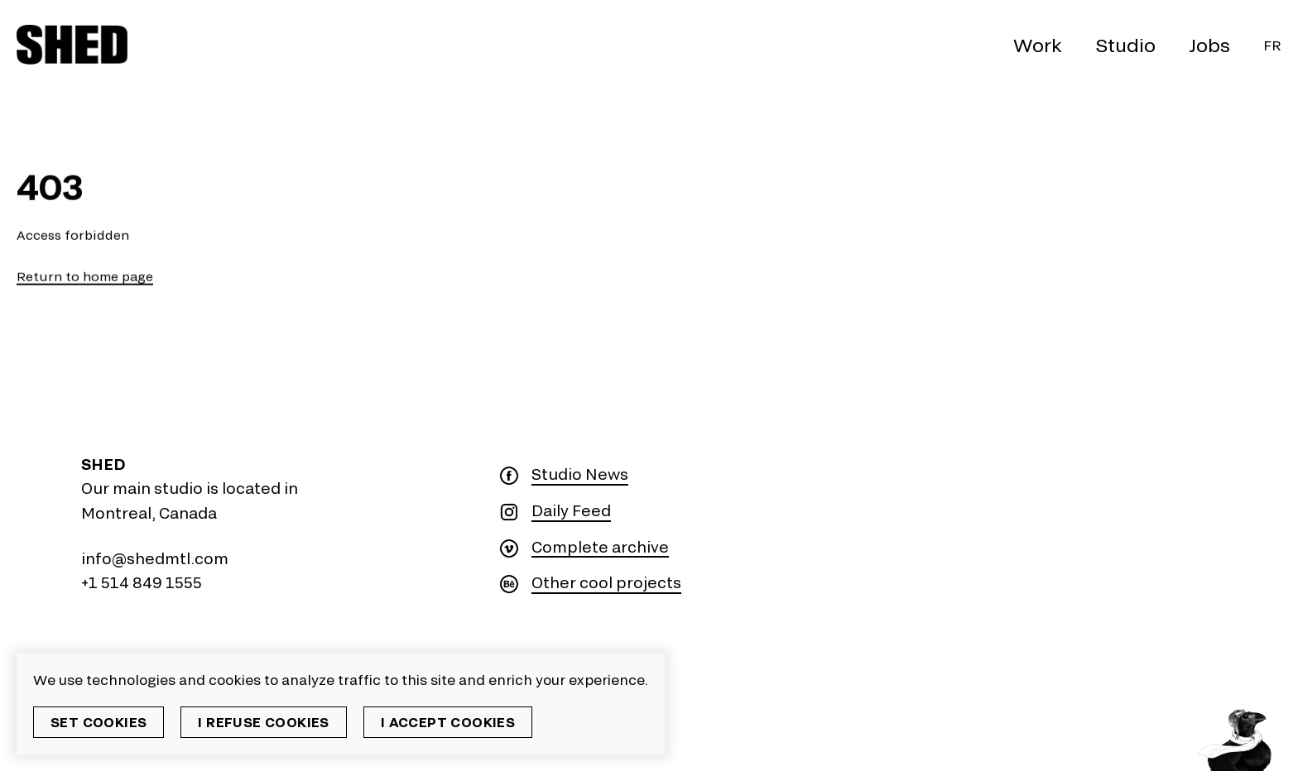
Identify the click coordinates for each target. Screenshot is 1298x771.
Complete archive (600, 547)
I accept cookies (448, 722)
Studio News (579, 474)
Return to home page (85, 277)
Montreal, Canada (149, 513)
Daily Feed (571, 511)
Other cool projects (606, 582)
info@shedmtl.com (154, 558)
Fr (1272, 45)
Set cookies (98, 722)
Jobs (1209, 44)
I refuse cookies (263, 722)
